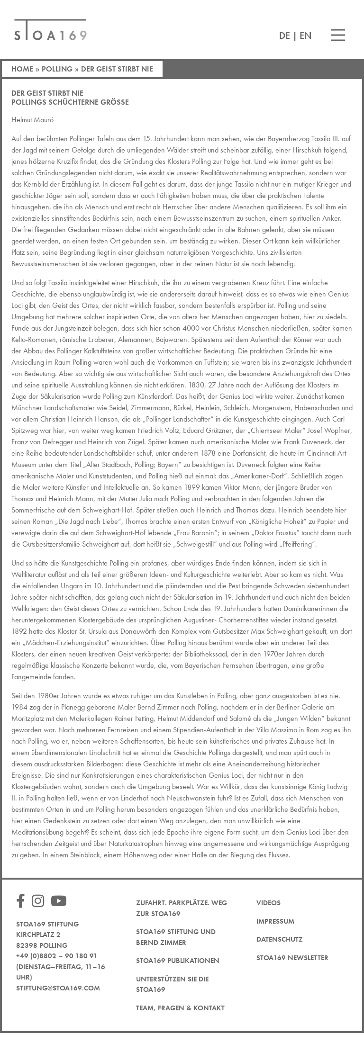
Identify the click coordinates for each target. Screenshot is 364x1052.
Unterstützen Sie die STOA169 (172, 984)
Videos (268, 903)
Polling (57, 69)
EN (306, 35)
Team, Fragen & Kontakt (180, 1008)
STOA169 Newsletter (292, 957)
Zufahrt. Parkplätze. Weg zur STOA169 (181, 908)
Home (22, 69)
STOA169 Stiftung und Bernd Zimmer (176, 937)
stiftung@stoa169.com (58, 988)
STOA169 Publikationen (177, 960)
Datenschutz (279, 939)
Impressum (275, 921)
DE (284, 35)
